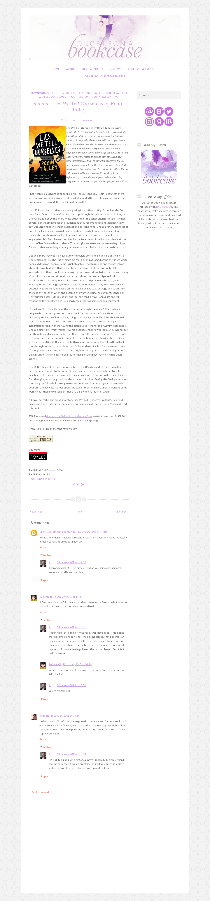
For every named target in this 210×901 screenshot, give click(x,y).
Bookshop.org (164, 206)
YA (116, 96)
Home (56, 69)
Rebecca (44, 715)
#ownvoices (39, 92)
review (83, 96)
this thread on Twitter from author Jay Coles (69, 416)
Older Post (121, 511)
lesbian (84, 92)
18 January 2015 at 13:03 (71, 754)
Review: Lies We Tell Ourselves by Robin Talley (78, 106)
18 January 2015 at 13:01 (71, 627)
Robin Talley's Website (42, 478)
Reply (42, 547)
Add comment (40, 792)
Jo (50, 562)
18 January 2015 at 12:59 (71, 562)
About (71, 69)
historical (68, 92)
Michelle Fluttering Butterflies (58, 531)
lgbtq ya (112, 92)
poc (72, 96)
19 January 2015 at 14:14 (77, 664)
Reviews (116, 69)
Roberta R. (45, 596)
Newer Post (36, 511)
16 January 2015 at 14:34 (67, 596)
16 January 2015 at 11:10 (92, 531)
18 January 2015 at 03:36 (65, 715)
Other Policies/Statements (105, 76)
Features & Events (141, 69)
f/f (54, 92)
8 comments (87, 119)
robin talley (101, 96)
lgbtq (98, 92)
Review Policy (92, 69)
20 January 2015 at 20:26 (71, 685)
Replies (47, 555)
